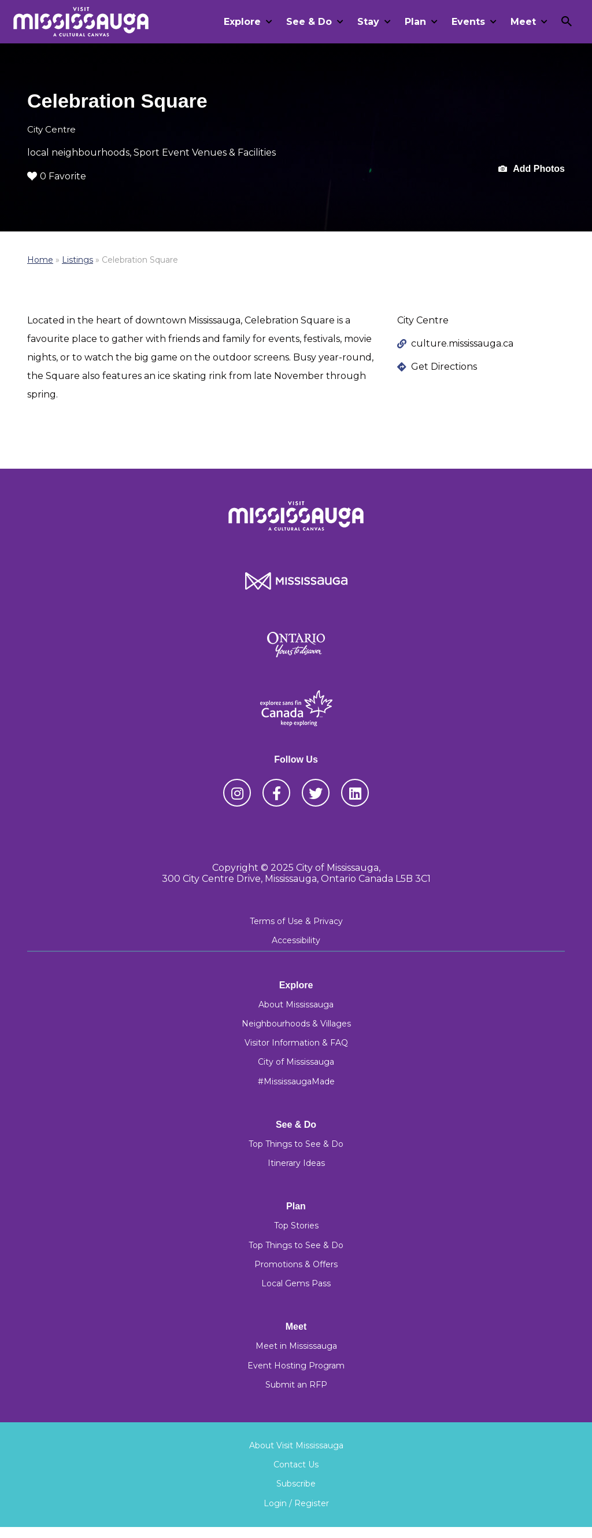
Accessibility (296, 940)
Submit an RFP (296, 1384)
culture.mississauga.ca (462, 343)
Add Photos (531, 169)
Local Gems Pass (296, 1283)
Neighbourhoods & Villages (296, 1023)
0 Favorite (56, 176)
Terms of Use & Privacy (296, 921)
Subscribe (296, 1483)
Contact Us (296, 1464)
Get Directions (444, 366)
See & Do (309, 21)
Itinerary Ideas (296, 1163)
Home (40, 260)
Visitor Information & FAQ (296, 1042)
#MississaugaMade (296, 1081)
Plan (415, 21)
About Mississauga (296, 1004)
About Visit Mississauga (296, 1445)
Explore (242, 21)
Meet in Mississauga (296, 1346)
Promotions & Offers (296, 1264)
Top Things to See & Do (296, 1144)
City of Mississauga (296, 1062)
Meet (523, 21)
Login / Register (296, 1503)
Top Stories (296, 1225)
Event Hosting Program (296, 1365)
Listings (77, 260)
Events (468, 21)
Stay (368, 21)
